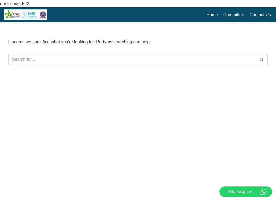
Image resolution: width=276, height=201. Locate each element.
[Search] (132, 59)
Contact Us (260, 14)
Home (212, 14)
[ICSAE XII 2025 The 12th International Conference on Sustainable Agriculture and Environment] (25, 14)
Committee (233, 14)
